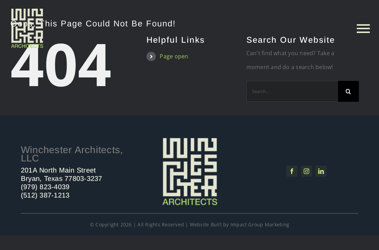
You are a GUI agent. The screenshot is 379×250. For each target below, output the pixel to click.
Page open (174, 56)
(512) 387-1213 (45, 195)
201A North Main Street (58, 170)
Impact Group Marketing (259, 224)
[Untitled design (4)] (27, 11)
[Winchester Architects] (189, 139)
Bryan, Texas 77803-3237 (61, 178)
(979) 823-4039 (45, 187)
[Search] (348, 91)
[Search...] (292, 91)
